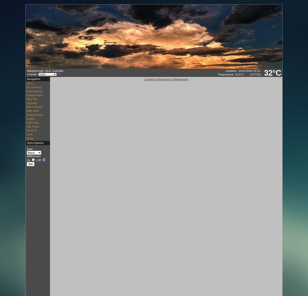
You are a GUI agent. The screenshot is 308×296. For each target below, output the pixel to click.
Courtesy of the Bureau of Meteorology (166, 79)
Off (39, 160)
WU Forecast (34, 87)
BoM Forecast (35, 91)
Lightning (32, 103)
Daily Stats (33, 110)
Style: (30, 149)
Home (30, 83)
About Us (32, 130)
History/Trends (35, 114)
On (28, 160)
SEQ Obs (32, 99)
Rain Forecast (35, 107)
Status (30, 138)
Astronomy (33, 122)
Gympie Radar (35, 95)
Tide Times (33, 126)
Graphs (31, 118)
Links (30, 134)
